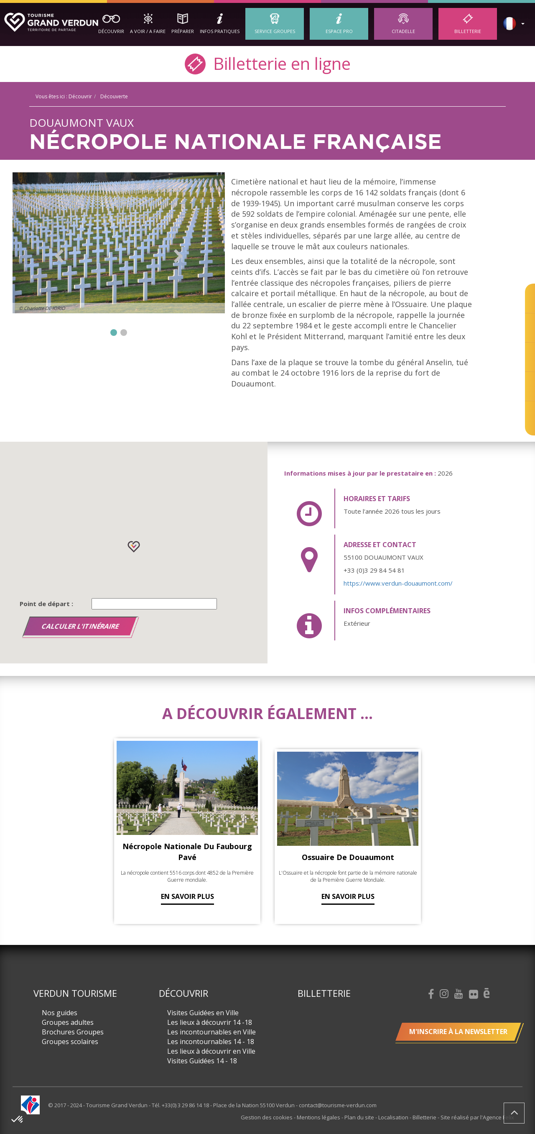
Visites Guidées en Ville (203, 1012)
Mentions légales (319, 1117)
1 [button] (113, 332)
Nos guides (59, 1012)
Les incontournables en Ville (211, 1032)
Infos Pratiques (219, 31)
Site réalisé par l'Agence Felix (477, 1117)
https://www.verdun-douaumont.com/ (398, 583)
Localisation (394, 1117)
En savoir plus (187, 896)
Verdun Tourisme (75, 993)
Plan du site (359, 1117)
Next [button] (178, 256)
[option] (119, 242)
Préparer (182, 31)
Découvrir (111, 31)
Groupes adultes (68, 1022)
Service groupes (275, 31)
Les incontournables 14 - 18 (210, 1041)
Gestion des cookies (267, 1117)
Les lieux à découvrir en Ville (211, 1051)
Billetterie (467, 31)
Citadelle (403, 31)
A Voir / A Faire (148, 31)
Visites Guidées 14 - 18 (202, 1060)
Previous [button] (59, 256)
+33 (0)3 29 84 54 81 (374, 570)
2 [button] (123, 332)
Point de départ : (46, 603)
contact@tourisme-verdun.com (338, 1105)
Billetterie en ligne (268, 63)
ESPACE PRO (339, 31)
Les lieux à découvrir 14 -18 (209, 1022)
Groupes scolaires (70, 1041)
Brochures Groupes (73, 1032)
